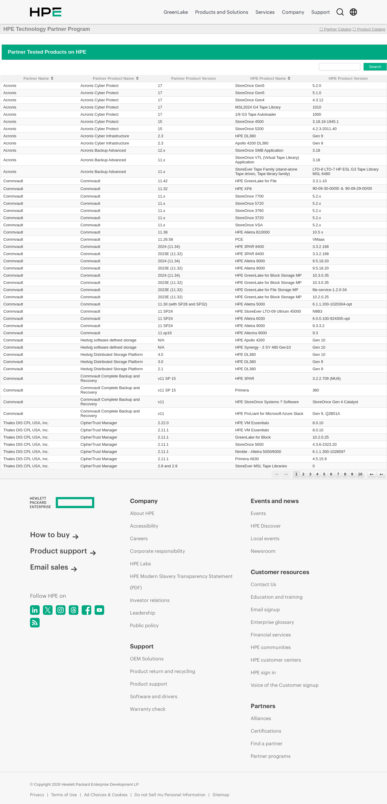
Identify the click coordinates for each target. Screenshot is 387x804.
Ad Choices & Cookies (106, 794)
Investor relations (150, 600)
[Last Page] (381, 474)
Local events (265, 538)
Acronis (9, 85)
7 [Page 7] (338, 474)
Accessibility (144, 526)
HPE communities (271, 647)
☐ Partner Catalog (335, 29)
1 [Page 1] (296, 474)
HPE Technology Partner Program (46, 29)
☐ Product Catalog (368, 29)
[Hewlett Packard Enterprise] (68, 503)
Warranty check (147, 709)
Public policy (144, 625)
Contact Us (263, 584)
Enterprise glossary (272, 622)
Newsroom (263, 551)
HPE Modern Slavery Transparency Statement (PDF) (181, 582)
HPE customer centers (276, 660)
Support (320, 12)
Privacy (37, 794)
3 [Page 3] (310, 474)
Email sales (53, 566)
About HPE (142, 513)
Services (265, 12)
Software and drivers (153, 696)
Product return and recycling (162, 671)
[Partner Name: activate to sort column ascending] (39, 78)
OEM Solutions (147, 659)
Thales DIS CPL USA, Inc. (26, 423)
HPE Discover (266, 526)
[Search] (340, 12)
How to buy (54, 534)
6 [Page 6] (331, 474)
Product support (63, 550)
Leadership (142, 613)
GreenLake (176, 12)
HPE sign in (263, 672)
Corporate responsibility (157, 551)
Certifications (266, 731)
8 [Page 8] (345, 474)
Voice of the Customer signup (285, 685)
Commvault (13, 181)
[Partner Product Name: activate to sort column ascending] (116, 78)
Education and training (277, 597)
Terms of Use (64, 794)
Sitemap (221, 794)
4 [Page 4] (317, 474)
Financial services (271, 635)
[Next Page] (371, 474)
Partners (263, 706)
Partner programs (271, 756)
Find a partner (267, 743)
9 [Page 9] (352, 474)
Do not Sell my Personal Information (170, 794)
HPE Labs (140, 564)
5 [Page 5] (324, 474)
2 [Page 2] (303, 474)
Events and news (275, 501)
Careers (139, 538)
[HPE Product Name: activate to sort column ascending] (271, 78)
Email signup (265, 609)
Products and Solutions (221, 12)
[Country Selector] (353, 12)
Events (258, 513)
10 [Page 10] (360, 474)
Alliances (261, 718)
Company (293, 12)
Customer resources (280, 572)
